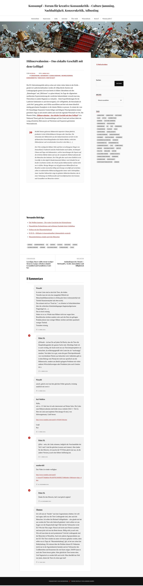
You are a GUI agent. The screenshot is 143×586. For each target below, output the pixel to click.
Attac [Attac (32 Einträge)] (104, 118)
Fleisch (60, 249)
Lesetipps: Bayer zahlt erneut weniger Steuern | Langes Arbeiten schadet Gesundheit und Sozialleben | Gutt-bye (40, 270)
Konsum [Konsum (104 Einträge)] (115, 139)
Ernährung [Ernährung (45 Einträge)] (100, 126)
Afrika (30, 249)
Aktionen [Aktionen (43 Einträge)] (118, 115)
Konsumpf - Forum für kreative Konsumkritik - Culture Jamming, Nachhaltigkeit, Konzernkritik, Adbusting (71, 7)
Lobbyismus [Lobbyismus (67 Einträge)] (119, 145)
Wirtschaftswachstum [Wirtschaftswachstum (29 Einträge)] (104, 161)
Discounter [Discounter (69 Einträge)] (111, 123)
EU (47, 249)
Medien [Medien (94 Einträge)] (99, 148)
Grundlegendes (67, 81)
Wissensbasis (86, 19)
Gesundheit (44, 81)
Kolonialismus (52, 252)
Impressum (46, 19)
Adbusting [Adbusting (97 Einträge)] (109, 115)
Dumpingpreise (39, 249)
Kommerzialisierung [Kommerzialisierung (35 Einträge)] (104, 139)
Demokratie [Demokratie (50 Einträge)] (101, 123)
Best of (96, 19)
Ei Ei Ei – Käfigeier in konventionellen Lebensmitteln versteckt (49, 238)
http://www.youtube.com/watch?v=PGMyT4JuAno (52, 425)
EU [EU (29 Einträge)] (107, 126)
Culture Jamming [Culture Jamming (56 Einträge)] (109, 120)
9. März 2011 (46, 78)
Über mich (74, 19)
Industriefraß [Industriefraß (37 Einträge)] (114, 134)
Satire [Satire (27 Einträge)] (114, 150)
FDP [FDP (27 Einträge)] (112, 126)
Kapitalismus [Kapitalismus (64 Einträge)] (109, 137)
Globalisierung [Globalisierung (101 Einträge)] (102, 134)
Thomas (39, 515)
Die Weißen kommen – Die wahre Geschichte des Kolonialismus (50, 228)
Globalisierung (55, 81)
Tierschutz (41, 83)
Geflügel (67, 249)
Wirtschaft (50, 83)
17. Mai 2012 (42, 567)
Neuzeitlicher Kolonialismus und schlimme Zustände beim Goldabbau (52, 231)
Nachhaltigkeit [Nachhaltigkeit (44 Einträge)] (109, 148)
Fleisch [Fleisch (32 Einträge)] (109, 129)
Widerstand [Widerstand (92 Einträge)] (101, 159)
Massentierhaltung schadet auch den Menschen (44, 242)
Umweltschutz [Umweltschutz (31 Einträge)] (115, 153)
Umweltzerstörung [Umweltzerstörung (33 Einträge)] (103, 156)
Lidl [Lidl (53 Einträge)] (111, 145)
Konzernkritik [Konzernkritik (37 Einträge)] (113, 142)
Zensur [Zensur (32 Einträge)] (117, 161)
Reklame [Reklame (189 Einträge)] (107, 150)
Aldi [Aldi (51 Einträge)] (98, 118)
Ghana (75, 249)
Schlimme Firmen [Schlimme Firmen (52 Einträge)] (102, 153)
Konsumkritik (32, 83)
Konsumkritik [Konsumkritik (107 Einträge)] (101, 142)
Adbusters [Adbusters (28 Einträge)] (100, 115)
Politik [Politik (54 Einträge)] (99, 150)
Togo (72, 252)
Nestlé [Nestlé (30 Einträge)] (119, 148)
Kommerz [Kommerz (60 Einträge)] (119, 137)
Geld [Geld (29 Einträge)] (115, 129)
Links (56, 19)
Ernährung (35, 81)
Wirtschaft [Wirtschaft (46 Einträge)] (111, 159)
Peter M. (33, 78)
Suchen (98, 80)
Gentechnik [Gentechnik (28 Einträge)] (101, 131)
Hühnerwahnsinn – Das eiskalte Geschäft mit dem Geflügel (50, 66)
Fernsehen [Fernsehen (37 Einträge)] (118, 126)
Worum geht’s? (107, 19)
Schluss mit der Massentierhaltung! (40, 235)
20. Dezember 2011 (44, 489)
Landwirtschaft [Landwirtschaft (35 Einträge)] (102, 145)
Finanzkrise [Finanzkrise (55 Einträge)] (101, 129)
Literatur (64, 19)
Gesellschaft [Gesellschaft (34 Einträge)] (111, 131)
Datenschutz (35, 19)
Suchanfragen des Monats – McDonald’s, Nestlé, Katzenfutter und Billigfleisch (70, 269)
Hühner (42, 252)
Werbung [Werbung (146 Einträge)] (115, 156)
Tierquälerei (64, 252)
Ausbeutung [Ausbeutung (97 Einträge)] (112, 118)
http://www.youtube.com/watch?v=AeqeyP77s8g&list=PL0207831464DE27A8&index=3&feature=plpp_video (58, 482)
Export (53, 249)
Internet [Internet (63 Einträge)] (100, 137)
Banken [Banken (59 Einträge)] (99, 120)
